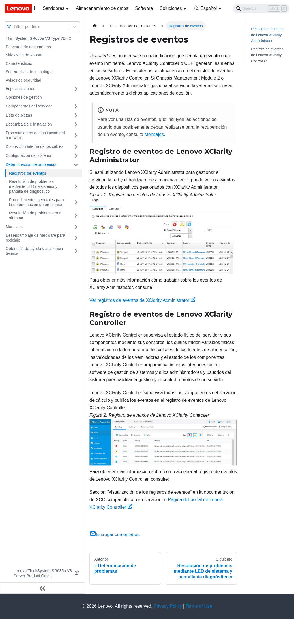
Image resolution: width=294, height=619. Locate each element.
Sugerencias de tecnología (29, 71)
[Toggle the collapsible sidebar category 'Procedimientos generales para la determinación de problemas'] (76, 202)
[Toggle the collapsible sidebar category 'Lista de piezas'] (76, 115)
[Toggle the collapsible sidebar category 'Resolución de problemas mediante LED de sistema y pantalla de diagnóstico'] (76, 186)
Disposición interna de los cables (34, 146)
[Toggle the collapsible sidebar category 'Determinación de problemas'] (76, 164)
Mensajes (14, 226)
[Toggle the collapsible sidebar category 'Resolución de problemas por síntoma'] (76, 215)
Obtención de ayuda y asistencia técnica (34, 251)
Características (19, 63)
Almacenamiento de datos (102, 8)
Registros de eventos (27, 173)
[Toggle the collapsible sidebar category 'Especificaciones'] (76, 88)
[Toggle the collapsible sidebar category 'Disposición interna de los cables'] (76, 146)
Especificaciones (20, 88)
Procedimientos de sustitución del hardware (35, 135)
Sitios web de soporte (25, 55)
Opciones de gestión (24, 97)
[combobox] (14, 26)
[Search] (261, 8)
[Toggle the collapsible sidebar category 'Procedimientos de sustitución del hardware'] (76, 135)
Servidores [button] (53, 8)
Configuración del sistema (28, 155)
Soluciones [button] (171, 8)
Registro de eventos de (267, 35)
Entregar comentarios (114, 534)
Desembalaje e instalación (29, 124)
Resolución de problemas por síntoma (35, 215)
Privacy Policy (168, 606)
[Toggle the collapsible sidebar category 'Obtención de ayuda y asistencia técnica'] (76, 251)
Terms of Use (198, 606)
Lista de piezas (19, 115)
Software (144, 8)
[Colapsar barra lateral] (42, 588)
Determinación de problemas (31, 164)
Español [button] (205, 8)
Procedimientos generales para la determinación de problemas (36, 202)
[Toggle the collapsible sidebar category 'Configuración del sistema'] (76, 155)
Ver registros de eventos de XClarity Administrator (142, 300)
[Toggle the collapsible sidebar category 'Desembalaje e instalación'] (76, 124)
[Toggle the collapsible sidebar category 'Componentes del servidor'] (76, 106)
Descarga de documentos (28, 47)
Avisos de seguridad (23, 80)
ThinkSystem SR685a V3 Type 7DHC (38, 38)
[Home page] (94, 25)
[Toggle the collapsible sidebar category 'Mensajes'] (76, 226)
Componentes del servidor (29, 106)
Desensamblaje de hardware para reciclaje (35, 238)
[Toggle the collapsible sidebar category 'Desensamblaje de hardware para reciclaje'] (76, 238)
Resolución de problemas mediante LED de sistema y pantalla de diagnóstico (33, 186)
